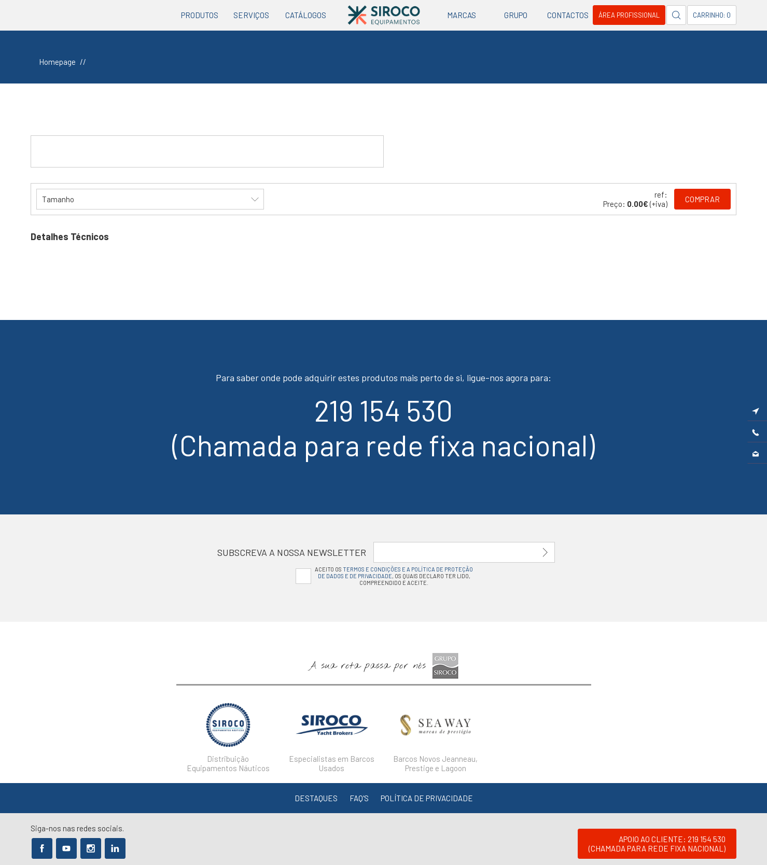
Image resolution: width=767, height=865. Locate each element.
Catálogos (305, 15)
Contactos (568, 15)
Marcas (461, 15)
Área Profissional (629, 15)
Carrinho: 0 (712, 15)
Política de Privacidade (427, 798)
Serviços (251, 15)
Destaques (316, 798)
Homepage (57, 61)
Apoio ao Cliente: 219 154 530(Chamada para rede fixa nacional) (657, 843)
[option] (228, 734)
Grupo (515, 15)
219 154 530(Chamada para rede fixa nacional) (383, 427)
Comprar (702, 199)
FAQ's (359, 798)
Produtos (199, 15)
